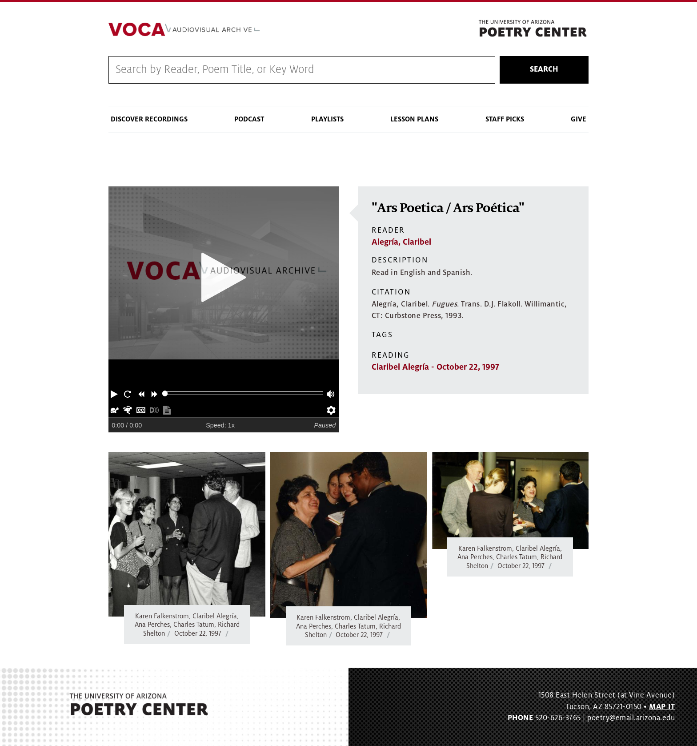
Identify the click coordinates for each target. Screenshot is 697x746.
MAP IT (662, 707)
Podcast (249, 119)
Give (578, 119)
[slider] (165, 393)
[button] (115, 393)
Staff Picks (504, 119)
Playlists (327, 119)
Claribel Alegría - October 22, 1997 (435, 367)
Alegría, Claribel (401, 242)
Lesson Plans (414, 119)
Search (544, 70)
